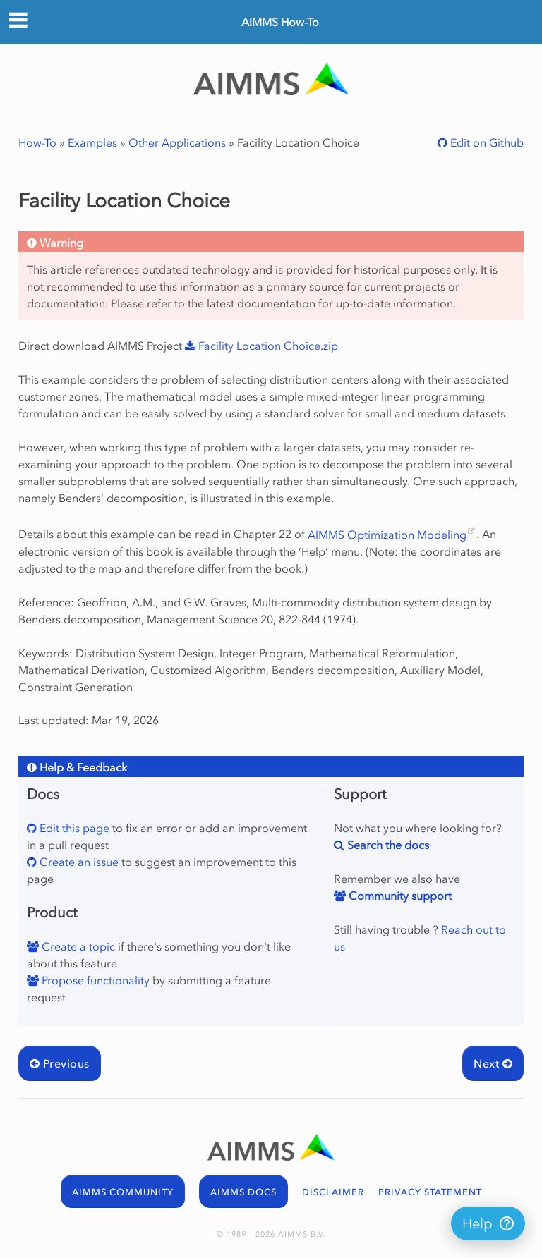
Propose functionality (94, 980)
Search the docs (386, 844)
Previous (60, 1063)
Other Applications (177, 142)
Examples (92, 142)
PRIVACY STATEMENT (430, 1192)
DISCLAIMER (333, 1192)
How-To (37, 142)
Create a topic (77, 946)
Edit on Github (485, 142)
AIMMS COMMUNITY (123, 1192)
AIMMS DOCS (243, 1192)
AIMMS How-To (280, 22)
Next (493, 1063)
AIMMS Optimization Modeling (387, 534)
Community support (399, 895)
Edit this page (73, 827)
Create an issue (78, 861)
